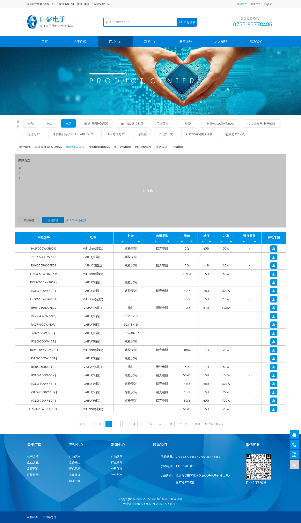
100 (170, 424)
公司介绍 (33, 456)
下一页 (183, 424)
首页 (45, 41)
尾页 (197, 424)
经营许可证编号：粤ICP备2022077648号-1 (150, 504)
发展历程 (33, 468)
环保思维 (75, 468)
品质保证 (75, 475)
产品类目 (75, 456)
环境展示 (33, 475)
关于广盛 (80, 41)
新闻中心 (150, 41)
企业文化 (33, 462)
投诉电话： (168, 466)
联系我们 (256, 41)
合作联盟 (75, 462)
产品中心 (115, 41)
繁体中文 (255, 4)
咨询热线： (168, 457)
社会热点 (117, 475)
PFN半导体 (50, 517)
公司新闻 (117, 468)
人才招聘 (221, 41)
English (268, 4)
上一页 (97, 424)
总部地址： (168, 475)
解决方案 (75, 481)
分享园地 (185, 41)
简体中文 (242, 4)
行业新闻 (117, 462)
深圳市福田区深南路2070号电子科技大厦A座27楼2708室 (203, 479)
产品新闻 (117, 456)
